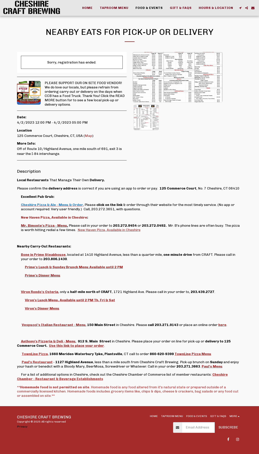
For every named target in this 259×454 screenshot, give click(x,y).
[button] (240, 7)
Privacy (22, 426)
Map (88, 136)
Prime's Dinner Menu (42, 275)
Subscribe (228, 427)
